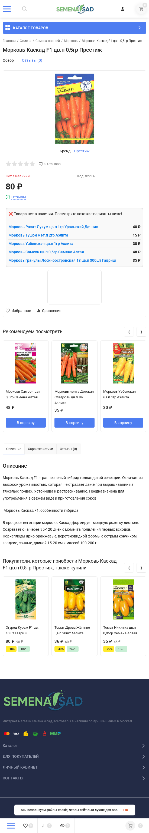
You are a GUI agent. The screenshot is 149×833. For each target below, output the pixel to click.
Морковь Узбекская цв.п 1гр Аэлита (40, 243)
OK (125, 810)
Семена (25, 40)
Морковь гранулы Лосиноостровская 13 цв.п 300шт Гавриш (62, 260)
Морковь (71, 40)
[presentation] (129, 332)
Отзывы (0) (32, 60)
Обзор (8, 60)
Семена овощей (47, 40)
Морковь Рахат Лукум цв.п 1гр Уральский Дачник (53, 227)
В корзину (26, 423)
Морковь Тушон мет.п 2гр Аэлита (38, 235)
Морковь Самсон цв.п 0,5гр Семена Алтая (46, 252)
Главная (9, 40)
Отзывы (18, 197)
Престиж (82, 151)
